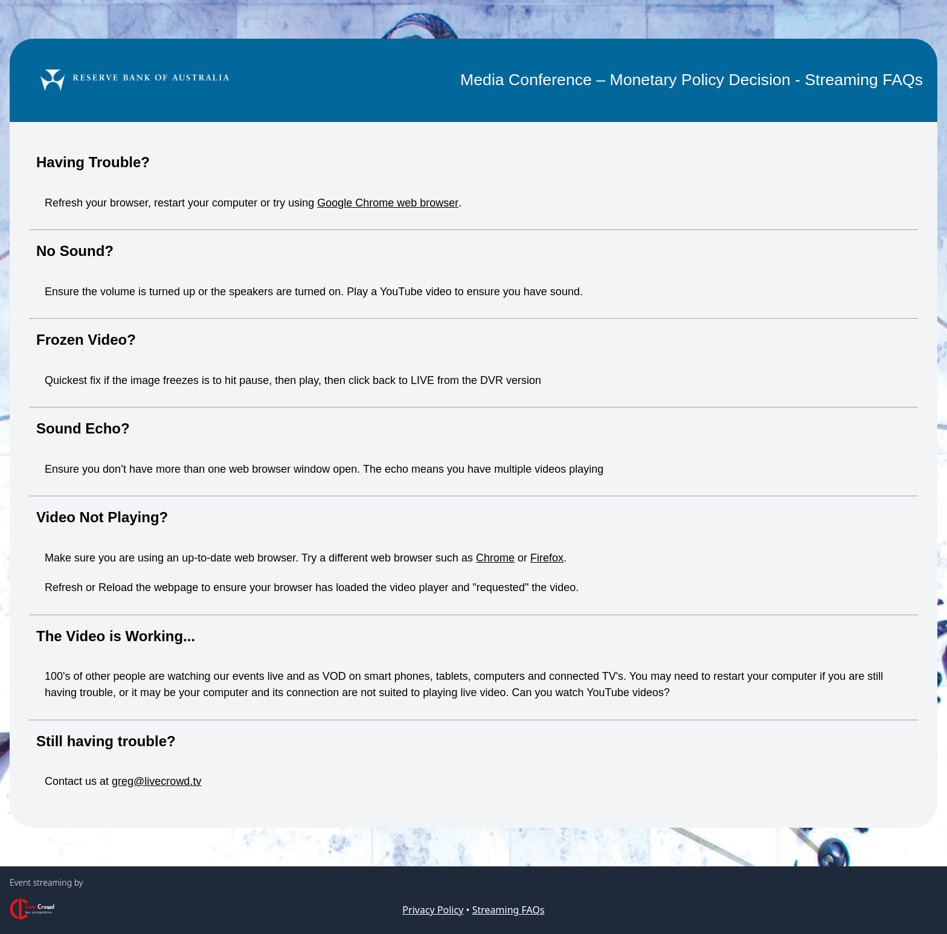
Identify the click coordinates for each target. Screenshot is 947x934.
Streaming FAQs (508, 909)
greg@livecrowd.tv (156, 781)
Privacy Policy (432, 909)
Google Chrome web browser (387, 203)
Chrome (495, 558)
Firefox (546, 558)
